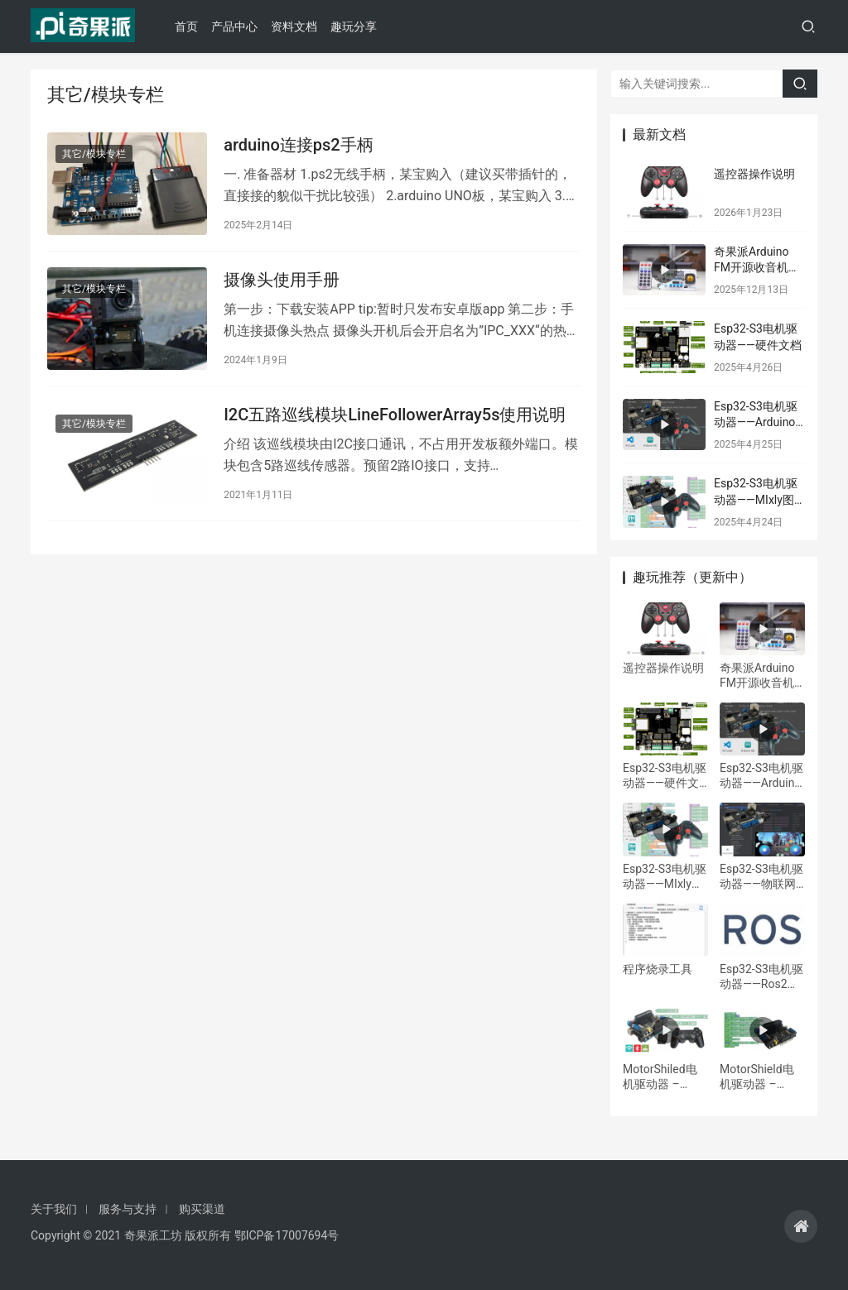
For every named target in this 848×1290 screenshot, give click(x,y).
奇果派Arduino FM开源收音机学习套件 (757, 267)
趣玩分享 (358, 26)
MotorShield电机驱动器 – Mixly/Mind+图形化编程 (758, 1076)
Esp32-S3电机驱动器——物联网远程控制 (761, 876)
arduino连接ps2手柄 (298, 146)
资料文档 (298, 26)
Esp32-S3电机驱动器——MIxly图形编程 (755, 499)
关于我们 (54, 1209)
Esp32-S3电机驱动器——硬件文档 (664, 775)
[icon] (800, 1226)
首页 (190, 26)
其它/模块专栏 (94, 155)
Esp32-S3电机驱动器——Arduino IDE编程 (755, 422)
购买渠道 (202, 1209)
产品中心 (238, 26)
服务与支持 (128, 1209)
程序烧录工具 (657, 969)
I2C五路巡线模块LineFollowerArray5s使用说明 (395, 419)
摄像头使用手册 (282, 282)
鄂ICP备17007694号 (287, 1235)
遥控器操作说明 (754, 173)
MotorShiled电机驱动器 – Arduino (660, 1076)
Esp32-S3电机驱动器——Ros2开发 (761, 976)
